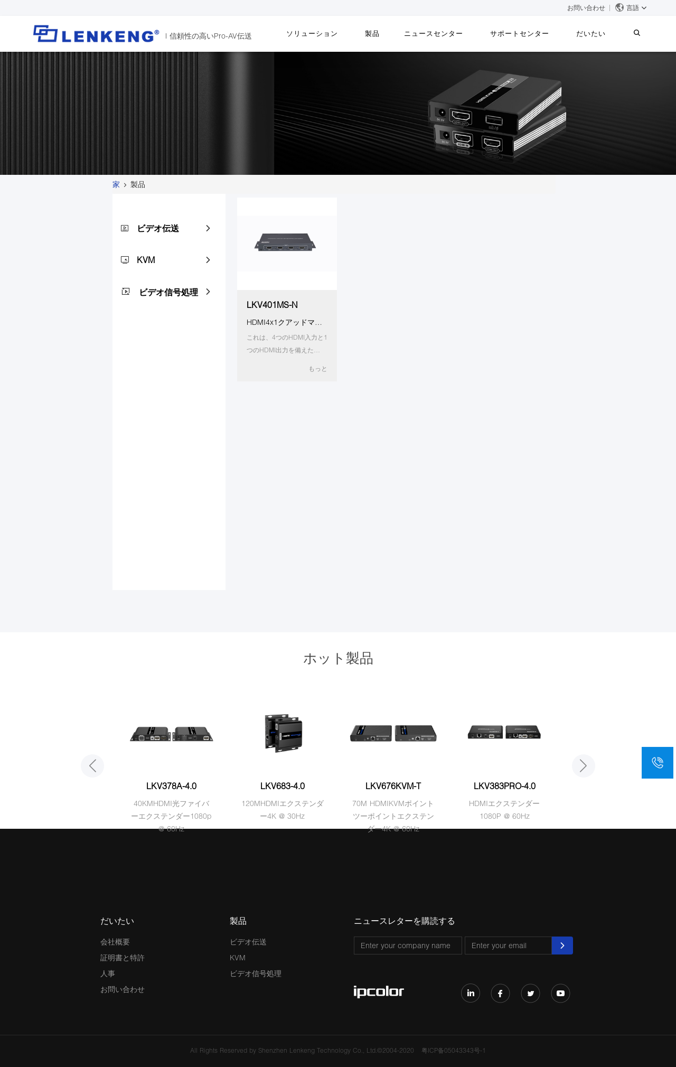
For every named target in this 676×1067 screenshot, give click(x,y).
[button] (92, 766)
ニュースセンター (452, 33)
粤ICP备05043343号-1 (453, 1050)
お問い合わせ (586, 8)
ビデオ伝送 (158, 228)
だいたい (599, 33)
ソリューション (341, 33)
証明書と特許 (122, 957)
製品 (396, 33)
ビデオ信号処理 (168, 292)
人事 (107, 973)
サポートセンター (532, 33)
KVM (146, 260)
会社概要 (115, 941)
